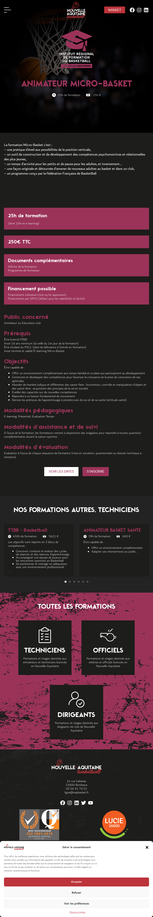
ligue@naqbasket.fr (77, 792)
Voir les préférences (76, 903)
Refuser (76, 892)
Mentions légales (77, 912)
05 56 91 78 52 (76, 788)
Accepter (76, 881)
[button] (147, 847)
